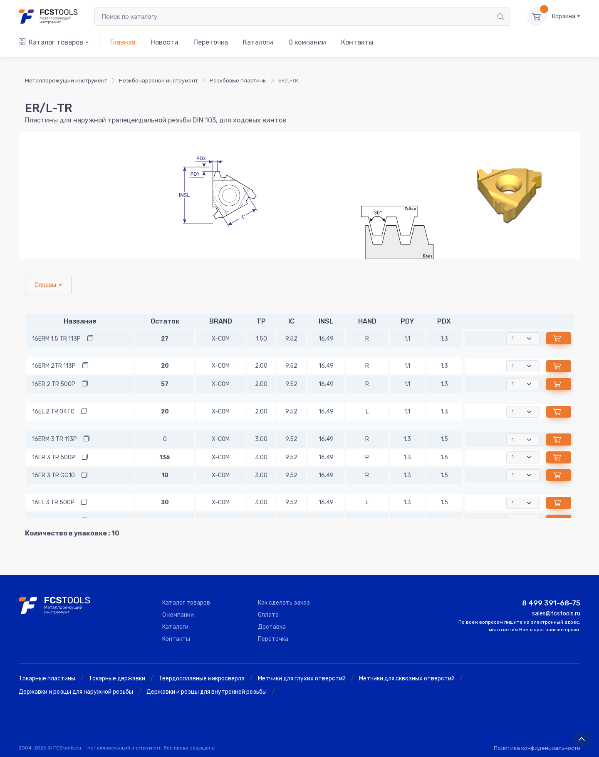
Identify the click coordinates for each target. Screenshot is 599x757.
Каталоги (258, 42)
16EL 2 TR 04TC (53, 411)
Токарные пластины (47, 678)
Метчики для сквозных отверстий (407, 678)
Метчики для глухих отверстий (302, 678)
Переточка (210, 42)
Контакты (357, 42)
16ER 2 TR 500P (53, 384)
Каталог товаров (51, 42)
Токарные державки (117, 678)
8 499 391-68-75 (551, 603)
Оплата (268, 614)
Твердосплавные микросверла (201, 678)
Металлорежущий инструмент (66, 80)
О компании (307, 42)
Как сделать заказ (284, 602)
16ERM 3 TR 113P (54, 439)
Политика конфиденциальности (537, 748)
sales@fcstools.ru (556, 613)
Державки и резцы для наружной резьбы (76, 691)
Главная (123, 42)
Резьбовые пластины (238, 80)
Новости (164, 42)
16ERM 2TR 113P (54, 365)
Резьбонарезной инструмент (158, 80)
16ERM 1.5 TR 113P (56, 338)
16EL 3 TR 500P (53, 502)
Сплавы (45, 285)
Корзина (563, 16)
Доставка (272, 626)
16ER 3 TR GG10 (53, 475)
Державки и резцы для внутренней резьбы (206, 691)
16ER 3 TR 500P (53, 457)
